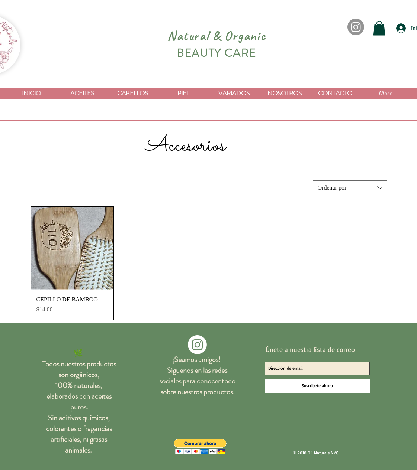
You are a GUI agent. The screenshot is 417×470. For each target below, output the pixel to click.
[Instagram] (355, 27)
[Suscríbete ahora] (317, 386)
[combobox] (350, 187)
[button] (379, 28)
